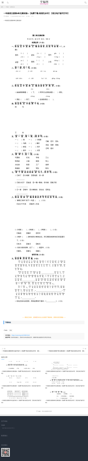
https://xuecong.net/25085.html (21, 335)
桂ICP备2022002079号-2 (8, 428)
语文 (11, 330)
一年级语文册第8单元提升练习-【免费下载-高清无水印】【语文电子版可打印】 (26, 351)
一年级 (7, 7)
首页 (2, 7)
